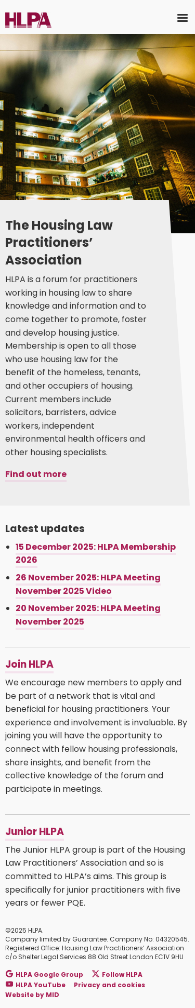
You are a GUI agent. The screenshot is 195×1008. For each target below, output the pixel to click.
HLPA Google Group (44, 974)
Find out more (36, 474)
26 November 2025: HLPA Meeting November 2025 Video (88, 584)
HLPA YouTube (36, 984)
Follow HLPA (117, 974)
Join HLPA (29, 664)
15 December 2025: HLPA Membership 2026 (96, 553)
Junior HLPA (34, 832)
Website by (32, 994)
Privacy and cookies (109, 984)
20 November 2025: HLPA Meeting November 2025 (88, 615)
